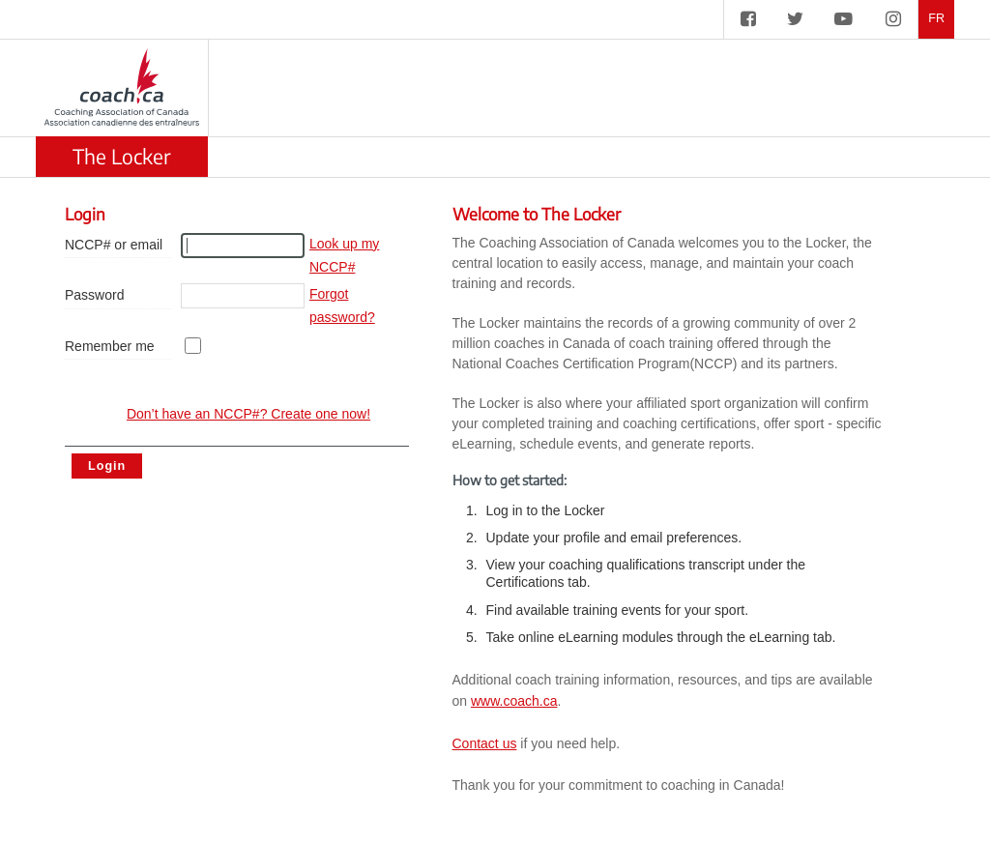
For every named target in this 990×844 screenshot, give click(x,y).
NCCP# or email (113, 244)
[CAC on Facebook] (748, 19)
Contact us (484, 743)
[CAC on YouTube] (843, 19)
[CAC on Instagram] (893, 19)
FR (936, 19)
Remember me (110, 346)
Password (94, 295)
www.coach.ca (514, 701)
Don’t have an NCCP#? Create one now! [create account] (248, 414)
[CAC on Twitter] (795, 19)
